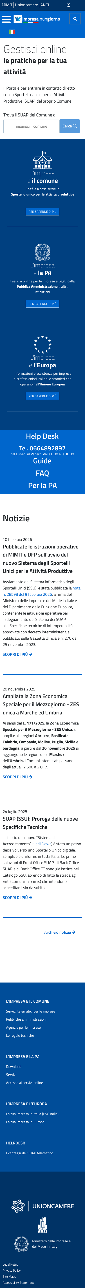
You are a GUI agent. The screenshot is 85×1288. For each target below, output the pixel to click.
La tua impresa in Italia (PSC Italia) (32, 1113)
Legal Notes (10, 1264)
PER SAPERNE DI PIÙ (42, 211)
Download (13, 1066)
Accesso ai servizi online (24, 1082)
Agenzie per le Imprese (23, 1027)
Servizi (11, 1074)
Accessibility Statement (18, 1282)
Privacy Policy (12, 1270)
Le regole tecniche (20, 1035)
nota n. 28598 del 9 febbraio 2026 (42, 591)
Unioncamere (26, 5)
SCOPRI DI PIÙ (17, 654)
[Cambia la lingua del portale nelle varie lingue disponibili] (11, 31)
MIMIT (7, 5)
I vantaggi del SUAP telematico (29, 1153)
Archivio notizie (59, 932)
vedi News (42, 844)
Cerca (70, 126)
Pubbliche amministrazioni (26, 1019)
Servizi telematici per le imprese (30, 1011)
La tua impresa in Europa (25, 1122)
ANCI (44, 5)
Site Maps (9, 1276)
